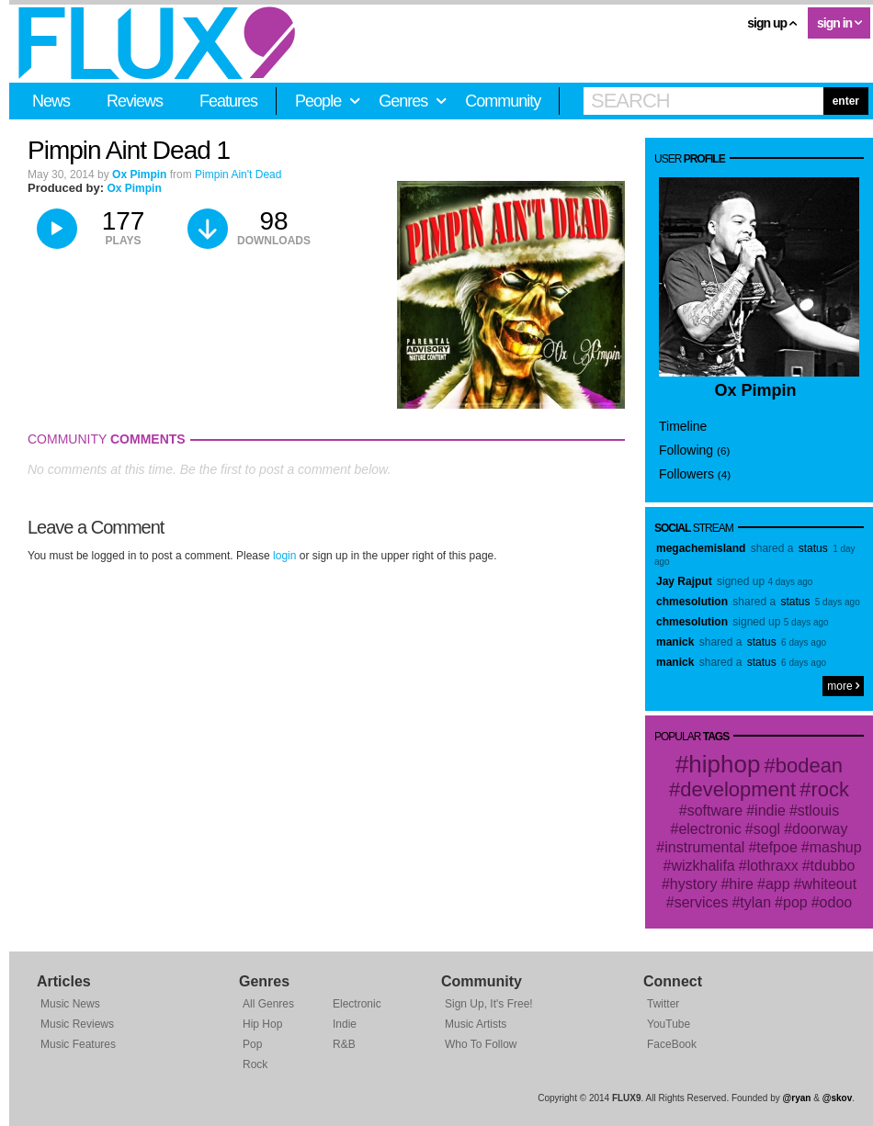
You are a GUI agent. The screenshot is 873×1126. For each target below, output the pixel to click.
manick (675, 642)
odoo (836, 902)
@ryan (797, 1098)
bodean (809, 765)
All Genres (268, 1003)
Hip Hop (262, 1024)
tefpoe (776, 847)
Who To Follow (480, 1044)
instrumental (704, 847)
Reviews (135, 101)
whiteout (829, 884)
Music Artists (475, 1024)
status (813, 548)
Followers (695, 474)
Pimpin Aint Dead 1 (129, 150)
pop (795, 902)
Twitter (663, 1003)
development (738, 789)
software (715, 810)
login (284, 555)
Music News (70, 1003)
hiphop (724, 764)
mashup (836, 847)
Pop (252, 1044)
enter (846, 101)
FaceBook (672, 1044)
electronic (709, 829)
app (777, 884)
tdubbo (833, 865)
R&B (344, 1044)
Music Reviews (77, 1024)
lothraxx (773, 865)
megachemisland (700, 548)
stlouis (818, 810)
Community (502, 101)
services (702, 902)
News (51, 101)
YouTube (668, 1024)
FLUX (156, 43)
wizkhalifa (702, 865)
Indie (345, 1024)
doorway (819, 829)
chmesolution (692, 601)
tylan (755, 902)
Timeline (683, 426)
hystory (694, 884)
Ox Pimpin (139, 174)
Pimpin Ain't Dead (238, 174)
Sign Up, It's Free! (489, 1003)
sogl (767, 829)
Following (694, 450)
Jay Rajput (684, 581)
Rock (255, 1064)
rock (830, 789)
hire (741, 884)
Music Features (78, 1044)
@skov (837, 1098)
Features (228, 101)
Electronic (357, 1003)
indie (770, 810)
